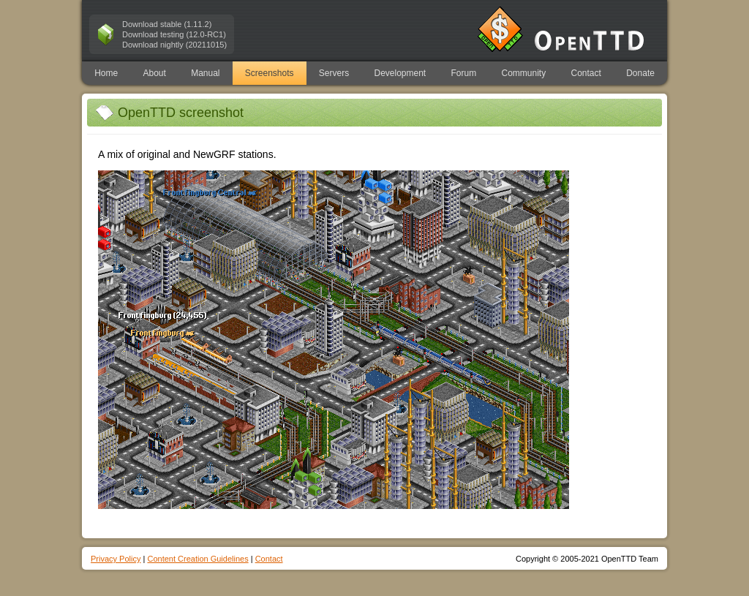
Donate (640, 73)
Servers (334, 73)
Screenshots (269, 73)
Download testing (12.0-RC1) (174, 34)
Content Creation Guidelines (197, 558)
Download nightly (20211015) (174, 44)
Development (400, 73)
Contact (586, 73)
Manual (205, 73)
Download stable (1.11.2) (166, 24)
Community (524, 73)
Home (106, 73)
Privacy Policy (115, 558)
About (154, 73)
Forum (464, 73)
